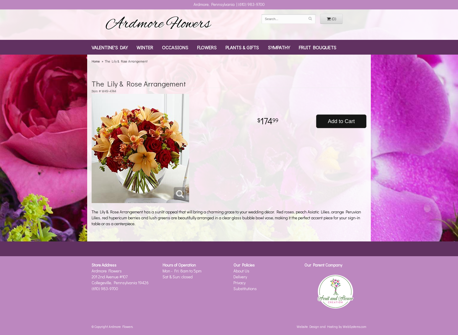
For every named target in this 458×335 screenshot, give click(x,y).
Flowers (207, 47)
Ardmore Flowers (158, 24)
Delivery (240, 277)
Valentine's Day (110, 47)
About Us (241, 271)
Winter (145, 47)
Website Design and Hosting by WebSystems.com (331, 326)
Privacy (239, 282)
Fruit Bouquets (317, 47)
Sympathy (279, 47)
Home (96, 61)
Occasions (175, 47)
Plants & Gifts (242, 47)
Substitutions (245, 288)
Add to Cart (341, 121)
